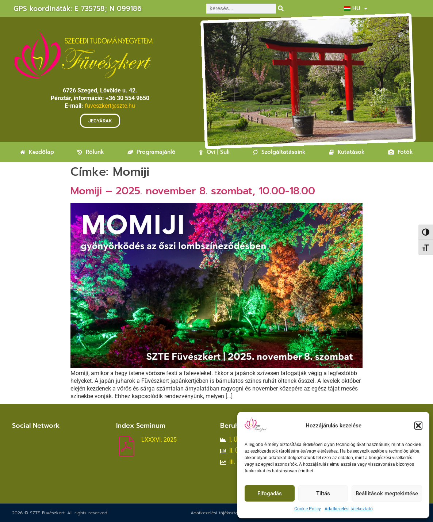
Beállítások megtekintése (387, 493)
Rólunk (90, 152)
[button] (418, 425)
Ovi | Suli (214, 152)
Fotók (400, 152)
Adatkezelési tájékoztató (349, 508)
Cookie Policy (307, 508)
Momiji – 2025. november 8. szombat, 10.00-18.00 (192, 191)
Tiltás (323, 493)
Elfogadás (269, 493)
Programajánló (151, 152)
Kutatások (347, 152)
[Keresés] (281, 9)
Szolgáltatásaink (279, 152)
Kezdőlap (37, 152)
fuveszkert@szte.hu (110, 105)
